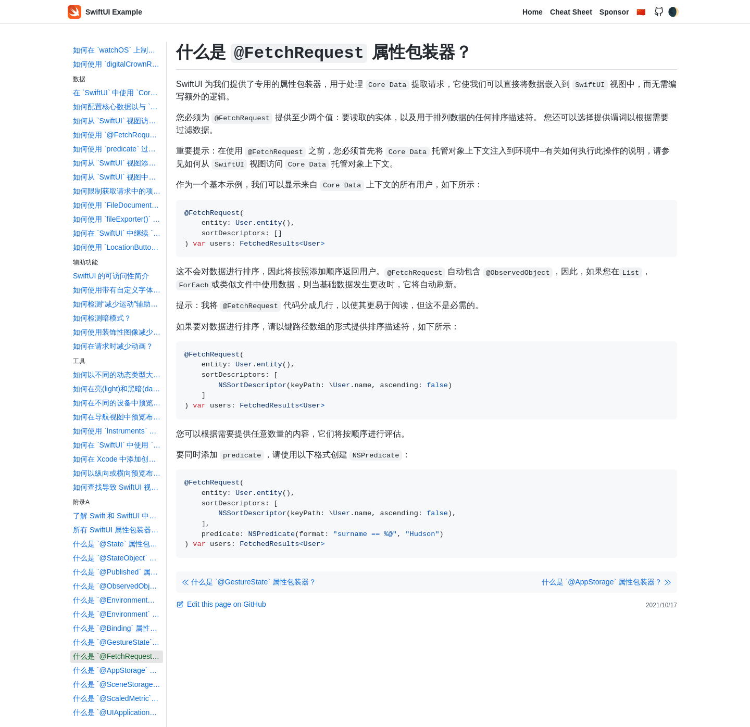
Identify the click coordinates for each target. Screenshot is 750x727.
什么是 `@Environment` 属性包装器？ (118, 614)
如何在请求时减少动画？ (113, 346)
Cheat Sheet (571, 12)
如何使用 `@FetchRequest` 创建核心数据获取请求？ (118, 135)
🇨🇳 (640, 12)
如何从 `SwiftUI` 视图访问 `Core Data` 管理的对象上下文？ (118, 121)
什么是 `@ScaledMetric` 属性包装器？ (118, 698)
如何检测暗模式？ (102, 318)
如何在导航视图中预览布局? (118, 417)
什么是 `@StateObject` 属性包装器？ (118, 558)
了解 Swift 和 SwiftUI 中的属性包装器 (118, 516)
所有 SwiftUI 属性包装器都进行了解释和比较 (118, 530)
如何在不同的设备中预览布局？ (118, 403)
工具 (79, 361)
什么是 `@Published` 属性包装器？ (118, 572)
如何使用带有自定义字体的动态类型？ (118, 290)
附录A (81, 502)
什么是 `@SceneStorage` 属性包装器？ (118, 684)
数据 (79, 79)
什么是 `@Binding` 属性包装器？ (118, 628)
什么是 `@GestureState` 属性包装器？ (118, 642)
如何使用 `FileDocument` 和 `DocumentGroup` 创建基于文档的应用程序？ (118, 205)
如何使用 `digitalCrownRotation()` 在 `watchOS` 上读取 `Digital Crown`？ (118, 64)
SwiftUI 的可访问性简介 (111, 276)
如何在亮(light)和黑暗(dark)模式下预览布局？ (118, 389)
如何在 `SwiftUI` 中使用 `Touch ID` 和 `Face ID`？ (118, 445)
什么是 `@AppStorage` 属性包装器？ (118, 670)
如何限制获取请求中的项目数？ (118, 191)
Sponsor (614, 12)
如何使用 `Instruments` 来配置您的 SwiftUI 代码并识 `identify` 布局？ (118, 431)
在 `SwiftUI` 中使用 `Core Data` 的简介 (118, 92)
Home (532, 12)
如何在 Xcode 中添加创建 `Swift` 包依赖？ (118, 459)
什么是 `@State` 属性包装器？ (118, 544)
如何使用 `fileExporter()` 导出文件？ (118, 219)
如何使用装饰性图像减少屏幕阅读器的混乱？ (118, 332)
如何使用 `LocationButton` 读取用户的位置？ (118, 247)
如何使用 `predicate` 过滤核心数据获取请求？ (118, 149)
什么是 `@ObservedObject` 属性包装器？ (118, 586)
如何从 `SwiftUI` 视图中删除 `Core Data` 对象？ (118, 177)
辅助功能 (85, 262)
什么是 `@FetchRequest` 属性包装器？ (118, 656)
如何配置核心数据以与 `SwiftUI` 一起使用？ (118, 107)
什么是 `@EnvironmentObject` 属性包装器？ (118, 600)
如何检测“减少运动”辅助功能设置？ (118, 304)
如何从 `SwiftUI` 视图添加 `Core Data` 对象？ (118, 163)
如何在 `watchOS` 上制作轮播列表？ (118, 50)
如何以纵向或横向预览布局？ (118, 473)
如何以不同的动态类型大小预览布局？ (118, 375)
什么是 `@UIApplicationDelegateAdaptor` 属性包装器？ (118, 712)
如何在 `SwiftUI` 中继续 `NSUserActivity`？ (118, 233)
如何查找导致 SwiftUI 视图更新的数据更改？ (118, 487)
